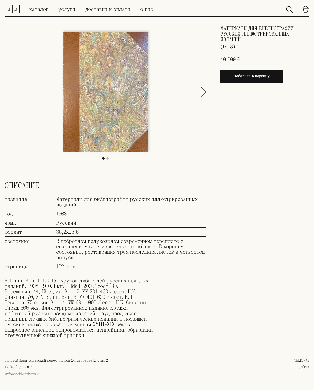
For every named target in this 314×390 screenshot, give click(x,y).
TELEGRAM (301, 360)
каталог (38, 9)
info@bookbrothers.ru (23, 374)
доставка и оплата (107, 9)
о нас (146, 9)
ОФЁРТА (304, 367)
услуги (66, 9)
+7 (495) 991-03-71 (19, 367)
